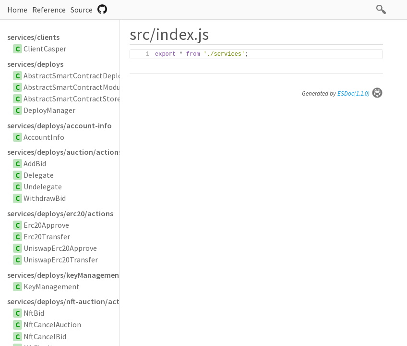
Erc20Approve (46, 225)
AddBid (35, 163)
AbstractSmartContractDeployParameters (94, 75)
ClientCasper (45, 48)
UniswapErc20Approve (60, 248)
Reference (49, 9)
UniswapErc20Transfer (61, 259)
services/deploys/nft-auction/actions (63, 301)
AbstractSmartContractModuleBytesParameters (104, 87)
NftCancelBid (45, 336)
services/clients (33, 37)
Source (82, 9)
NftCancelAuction (52, 324)
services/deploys (35, 64)
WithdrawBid (45, 198)
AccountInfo (44, 137)
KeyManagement (52, 286)
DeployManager (49, 110)
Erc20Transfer (47, 236)
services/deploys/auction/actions (63, 152)
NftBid (34, 313)
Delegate (39, 175)
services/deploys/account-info (59, 125)
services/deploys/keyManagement (63, 275)
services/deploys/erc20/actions (60, 213)
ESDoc (360, 93)
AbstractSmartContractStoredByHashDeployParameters (118, 98)
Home (17, 9)
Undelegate (43, 186)
